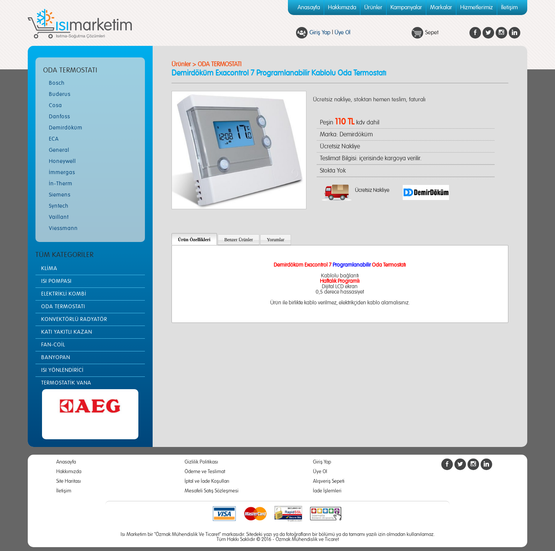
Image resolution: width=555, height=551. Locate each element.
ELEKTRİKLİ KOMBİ (63, 294)
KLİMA (49, 268)
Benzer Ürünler (238, 239)
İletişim (509, 7)
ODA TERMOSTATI (63, 306)
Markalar (441, 7)
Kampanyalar (406, 7)
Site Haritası (68, 481)
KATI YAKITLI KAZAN (66, 332)
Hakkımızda (342, 7)
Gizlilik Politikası (201, 462)
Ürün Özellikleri (194, 239)
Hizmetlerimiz (476, 7)
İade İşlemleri (327, 491)
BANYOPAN (55, 357)
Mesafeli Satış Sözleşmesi (212, 491)
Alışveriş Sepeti (329, 481)
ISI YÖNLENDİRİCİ (62, 370)
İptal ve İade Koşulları (207, 481)
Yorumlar (275, 239)
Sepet (432, 32)
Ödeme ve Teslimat (205, 471)
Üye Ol (342, 32)
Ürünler (373, 7)
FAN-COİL (53, 345)
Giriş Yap (319, 32)
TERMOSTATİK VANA (66, 383)
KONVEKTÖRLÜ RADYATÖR (74, 319)
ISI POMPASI (56, 281)
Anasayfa (309, 7)
